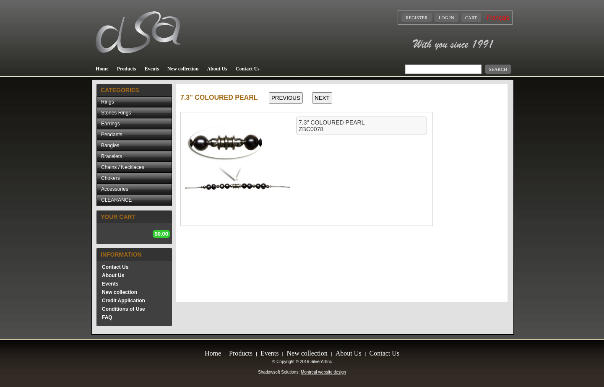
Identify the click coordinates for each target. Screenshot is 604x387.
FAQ (107, 317)
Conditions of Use (123, 309)
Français (498, 17)
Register (417, 17)
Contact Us (248, 69)
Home (102, 69)
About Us (217, 69)
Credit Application (123, 301)
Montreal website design (323, 372)
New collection (182, 69)
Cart (471, 17)
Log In (446, 17)
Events (151, 69)
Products (126, 69)
